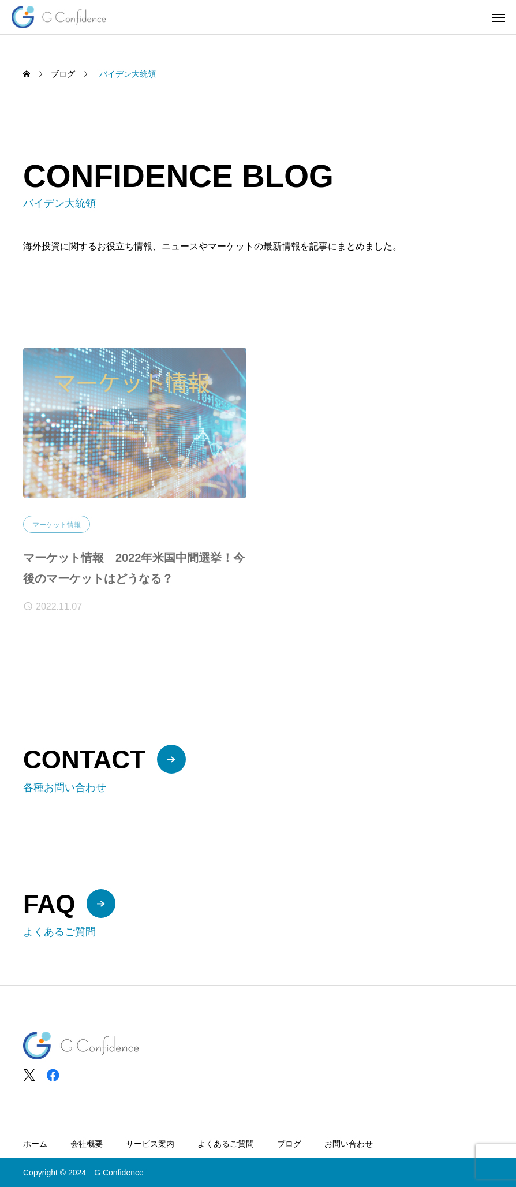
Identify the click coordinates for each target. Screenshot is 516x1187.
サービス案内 (150, 1143)
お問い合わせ (348, 1143)
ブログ (289, 1143)
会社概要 (86, 1143)
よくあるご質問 (225, 1143)
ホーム (35, 1143)
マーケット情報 (56, 528)
